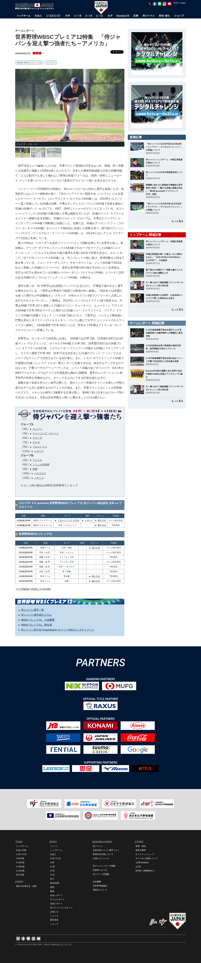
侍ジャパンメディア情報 (104, 866)
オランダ (37, 437)
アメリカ (50, 62)
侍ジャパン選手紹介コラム (36, 614)
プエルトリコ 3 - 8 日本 (68, 520)
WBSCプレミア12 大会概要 (38, 619)
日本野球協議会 (100, 886)
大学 (52, 862)
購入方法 (102, 520)
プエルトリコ (40, 446)
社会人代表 (21, 850)
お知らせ (54, 912)
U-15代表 (20, 866)
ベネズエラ (40, 473)
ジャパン (54, 846)
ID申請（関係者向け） (145, 871)
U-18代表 (20, 862)
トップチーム (22, 846)
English (183, 3)
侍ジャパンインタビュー (61, 907)
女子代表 (20, 875)
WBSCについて (100, 890)
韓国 (35, 469)
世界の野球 (140, 850)
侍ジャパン (98, 846)
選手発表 (54, 920)
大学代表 (20, 858)
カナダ (36, 442)
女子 (52, 879)
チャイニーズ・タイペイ (46, 433)
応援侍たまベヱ (100, 870)
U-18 (52, 866)
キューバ (37, 429)
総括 (52, 887)
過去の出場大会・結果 (26, 886)
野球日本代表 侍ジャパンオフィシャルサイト (35, 6)
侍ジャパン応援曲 (101, 874)
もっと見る (177, 221)
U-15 (52, 871)
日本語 (175, 3)
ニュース (54, 916)
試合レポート (56, 895)
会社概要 (97, 881)
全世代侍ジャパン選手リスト (106, 850)
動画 (52, 891)
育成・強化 (140, 846)
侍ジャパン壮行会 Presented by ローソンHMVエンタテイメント (57, 629)
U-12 (52, 875)
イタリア (39, 451)
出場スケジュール (101, 858)
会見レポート (56, 903)
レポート (89, 520)
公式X (138, 866)
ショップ (54, 924)
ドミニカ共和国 (41, 464)
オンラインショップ (144, 854)
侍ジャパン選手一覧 (32, 609)
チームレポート (57, 899)
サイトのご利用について (146, 858)
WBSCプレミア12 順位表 (36, 624)
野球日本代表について (103, 854)
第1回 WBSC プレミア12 (29, 62)
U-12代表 (20, 871)
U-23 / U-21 (21, 854)
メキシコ (39, 477)
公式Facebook (142, 862)
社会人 (53, 854)
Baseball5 (54, 883)
